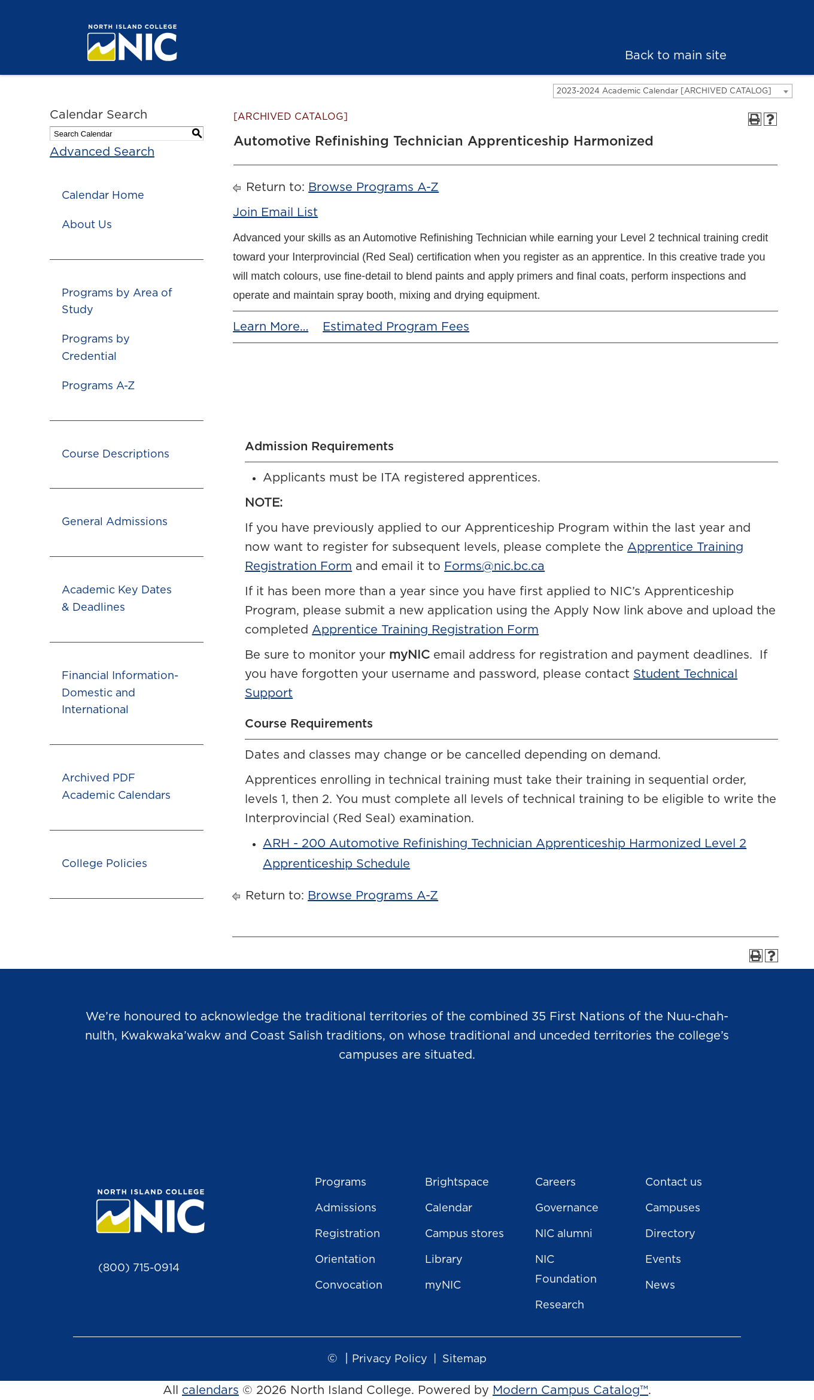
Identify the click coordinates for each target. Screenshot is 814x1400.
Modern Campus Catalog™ (570, 1390)
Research (559, 1305)
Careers (555, 1182)
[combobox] (672, 91)
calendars (210, 1390)
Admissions (345, 1208)
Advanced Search (102, 152)
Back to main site (676, 56)
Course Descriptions (115, 454)
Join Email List (275, 213)
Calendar (448, 1208)
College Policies (104, 864)
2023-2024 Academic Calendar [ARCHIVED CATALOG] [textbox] (664, 91)
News (660, 1285)
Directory (670, 1234)
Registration (347, 1234)
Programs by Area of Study (117, 302)
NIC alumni (564, 1234)
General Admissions (115, 522)
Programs (340, 1182)
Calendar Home (103, 195)
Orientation (345, 1259)
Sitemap (464, 1359)
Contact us (673, 1182)
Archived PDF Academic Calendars (116, 787)
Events (663, 1259)
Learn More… (270, 327)
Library (444, 1259)
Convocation (348, 1285)
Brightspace (457, 1182)
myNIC (443, 1285)
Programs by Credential (96, 348)
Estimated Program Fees (396, 327)
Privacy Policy (389, 1359)
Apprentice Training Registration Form (425, 630)
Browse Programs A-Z (373, 187)
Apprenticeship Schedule (336, 864)
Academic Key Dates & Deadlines (117, 599)
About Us (87, 225)
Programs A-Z (98, 386)
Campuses (672, 1208)
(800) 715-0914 (139, 1268)
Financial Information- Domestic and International (120, 693)
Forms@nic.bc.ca (494, 566)
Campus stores (464, 1234)
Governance (567, 1208)
